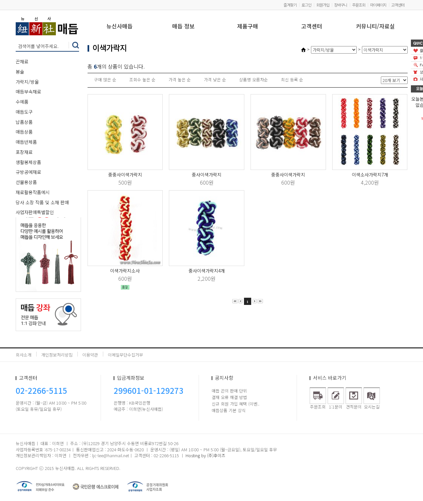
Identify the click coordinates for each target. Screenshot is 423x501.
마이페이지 (378, 5)
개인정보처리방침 (57, 355)
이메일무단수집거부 (125, 355)
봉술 (20, 71)
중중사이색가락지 (125, 174)
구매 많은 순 (105, 79)
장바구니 (340, 5)
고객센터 (397, 5)
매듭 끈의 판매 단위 (229, 391)
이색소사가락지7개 (370, 174)
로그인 (306, 5)
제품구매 (247, 26)
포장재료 (24, 152)
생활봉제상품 (28, 162)
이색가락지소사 (125, 270)
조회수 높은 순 (142, 79)
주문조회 (358, 5)
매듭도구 (24, 112)
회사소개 (23, 355)
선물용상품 (26, 182)
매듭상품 (24, 131)
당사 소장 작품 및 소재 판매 (42, 202)
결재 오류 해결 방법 (229, 397)
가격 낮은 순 (215, 79)
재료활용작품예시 (33, 192)
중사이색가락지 (206, 174)
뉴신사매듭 (119, 26)
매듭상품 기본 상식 (229, 410)
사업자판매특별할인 (35, 212)
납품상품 (24, 122)
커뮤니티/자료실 (375, 26)
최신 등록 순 (292, 79)
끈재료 (22, 61)
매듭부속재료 (28, 91)
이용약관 (90, 355)
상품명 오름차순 (253, 79)
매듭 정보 (183, 26)
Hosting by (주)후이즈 (205, 455)
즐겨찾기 (290, 5)
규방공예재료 (28, 172)
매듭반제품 (26, 142)
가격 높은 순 (180, 79)
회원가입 (322, 5)
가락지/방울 (27, 81)
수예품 (22, 101)
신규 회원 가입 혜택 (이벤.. (235, 404)
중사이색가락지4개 (206, 270)
